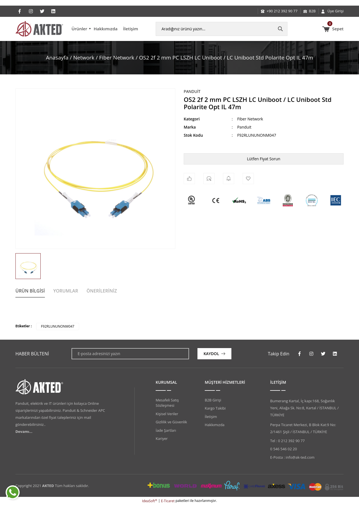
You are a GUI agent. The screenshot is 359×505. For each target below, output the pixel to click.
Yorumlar (65, 291)
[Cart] (333, 29)
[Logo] (39, 28)
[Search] (221, 29)
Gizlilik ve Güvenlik (171, 421)
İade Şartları (166, 430)
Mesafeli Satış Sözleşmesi (167, 402)
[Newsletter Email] (130, 353)
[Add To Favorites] (248, 178)
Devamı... (23, 431)
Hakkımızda (106, 28)
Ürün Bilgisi (30, 291)
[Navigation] (81, 29)
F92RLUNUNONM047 (57, 326)
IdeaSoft (149, 501)
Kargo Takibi (215, 408)
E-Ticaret (168, 501)
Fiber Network (250, 119)
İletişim (130, 28)
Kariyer (162, 438)
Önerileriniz (101, 291)
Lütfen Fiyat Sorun (263, 158)
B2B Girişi (213, 400)
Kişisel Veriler (167, 413)
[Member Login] (332, 11)
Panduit (192, 91)
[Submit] (214, 353)
